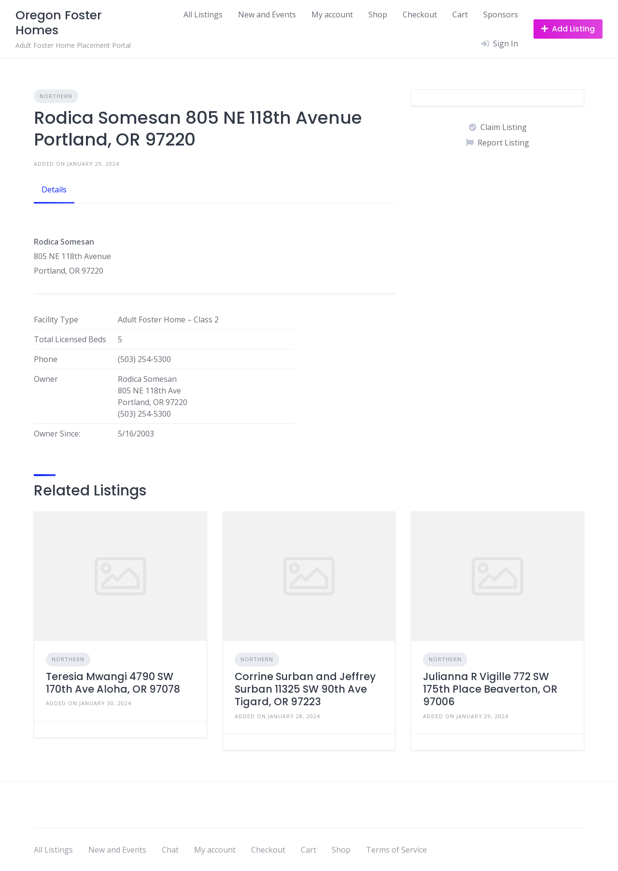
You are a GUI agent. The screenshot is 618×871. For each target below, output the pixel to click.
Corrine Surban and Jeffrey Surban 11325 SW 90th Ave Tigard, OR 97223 (305, 689)
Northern (56, 96)
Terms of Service (396, 849)
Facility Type (56, 319)
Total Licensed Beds (70, 339)
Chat (170, 849)
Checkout (420, 14)
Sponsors (500, 14)
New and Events (267, 14)
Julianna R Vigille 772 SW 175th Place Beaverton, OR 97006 (490, 689)
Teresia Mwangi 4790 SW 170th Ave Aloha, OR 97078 (113, 682)
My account (332, 14)
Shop (377, 14)
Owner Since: (57, 433)
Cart (460, 14)
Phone (45, 359)
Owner (46, 379)
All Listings (203, 14)
